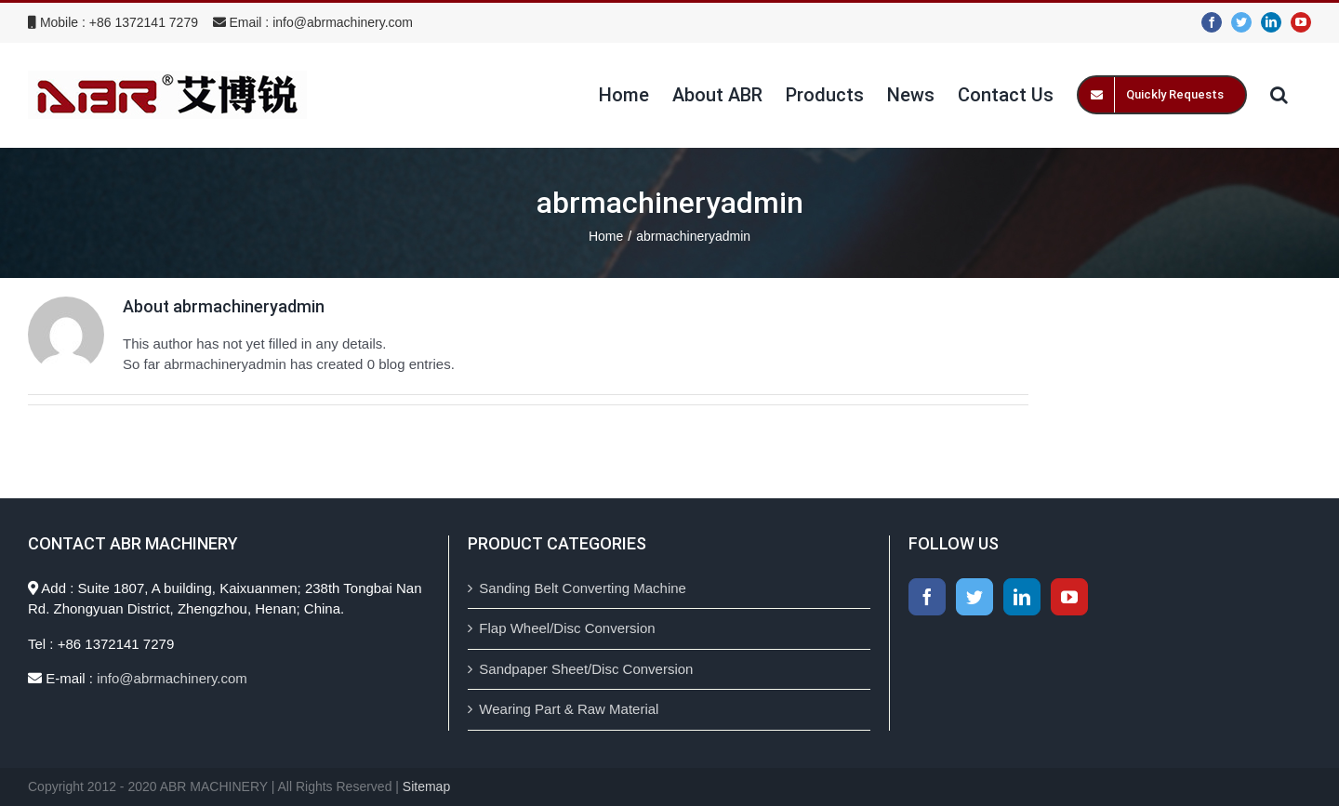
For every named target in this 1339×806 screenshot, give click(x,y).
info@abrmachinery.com (342, 22)
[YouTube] (1069, 596)
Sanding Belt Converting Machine (582, 588)
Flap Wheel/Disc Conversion (567, 628)
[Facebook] (927, 596)
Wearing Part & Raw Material (568, 709)
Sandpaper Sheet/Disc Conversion (586, 669)
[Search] (1279, 95)
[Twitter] (974, 596)
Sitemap (426, 786)
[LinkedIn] (1022, 596)
